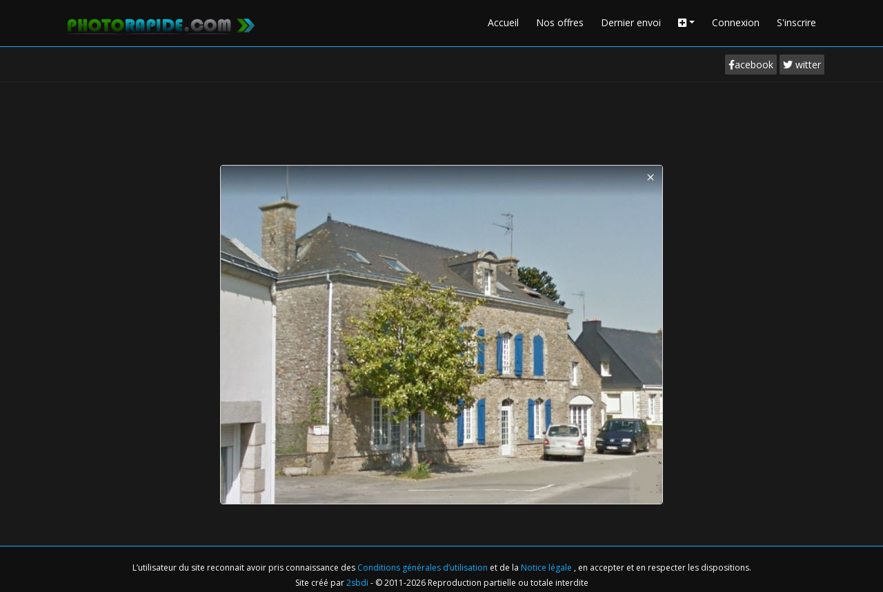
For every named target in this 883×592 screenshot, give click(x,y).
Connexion (736, 22)
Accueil (503, 22)
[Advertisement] (441, 120)
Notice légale (547, 567)
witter (802, 64)
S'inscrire (796, 22)
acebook (750, 64)
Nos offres (560, 22)
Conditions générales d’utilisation (423, 567)
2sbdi (357, 583)
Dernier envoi (631, 22)
